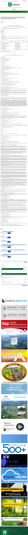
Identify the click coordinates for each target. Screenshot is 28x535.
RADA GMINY (4, 270)
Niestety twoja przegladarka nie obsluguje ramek (14, 292)
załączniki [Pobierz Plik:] (4, 240)
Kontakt (3, 280)
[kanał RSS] (26, 1)
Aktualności (3, 265)
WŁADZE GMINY (5, 272)
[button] (15, 9)
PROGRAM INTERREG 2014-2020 (6, 282)
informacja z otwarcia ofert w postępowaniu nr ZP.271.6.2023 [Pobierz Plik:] (13, 249)
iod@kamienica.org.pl (8, 100)
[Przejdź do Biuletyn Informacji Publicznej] (24, 1)
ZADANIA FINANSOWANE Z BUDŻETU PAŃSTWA (8, 277)
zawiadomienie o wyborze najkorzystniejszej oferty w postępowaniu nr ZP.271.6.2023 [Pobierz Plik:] (14, 255)
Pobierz (9, 237)
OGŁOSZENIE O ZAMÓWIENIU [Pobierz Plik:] (7, 231)
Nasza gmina (3, 267)
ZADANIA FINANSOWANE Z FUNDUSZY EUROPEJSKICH (9, 275)
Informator (3, 278)
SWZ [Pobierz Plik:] (3, 235)
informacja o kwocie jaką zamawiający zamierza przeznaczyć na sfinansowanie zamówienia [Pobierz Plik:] (14, 245)
